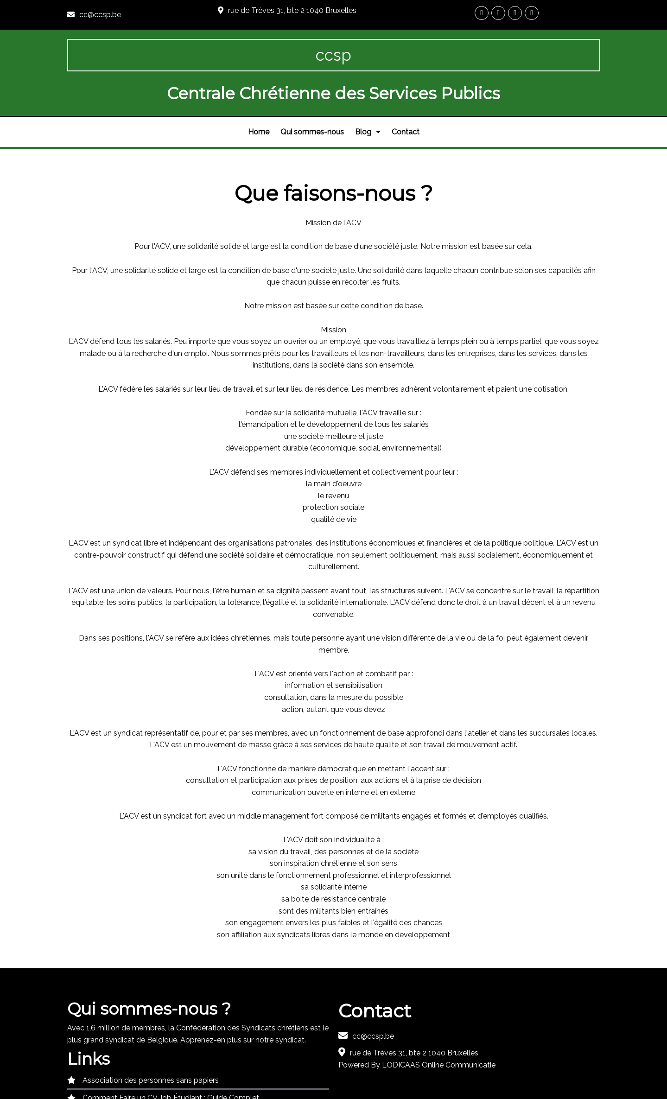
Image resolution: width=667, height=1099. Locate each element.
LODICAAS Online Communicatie (438, 1029)
